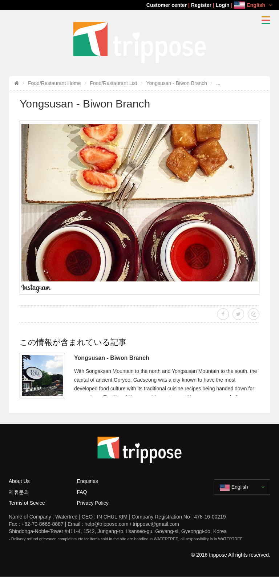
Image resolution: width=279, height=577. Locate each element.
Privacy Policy (93, 503)
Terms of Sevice (27, 503)
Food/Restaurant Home (54, 83)
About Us (19, 481)
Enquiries (87, 481)
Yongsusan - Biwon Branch (176, 83)
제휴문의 (19, 492)
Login (223, 5)
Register (201, 5)
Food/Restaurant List (113, 83)
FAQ (82, 492)
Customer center (166, 5)
